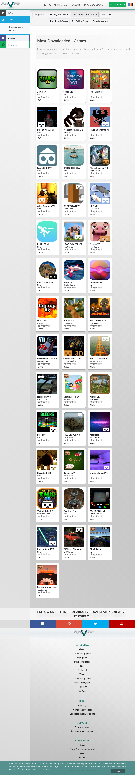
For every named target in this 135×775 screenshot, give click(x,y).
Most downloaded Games (85, 14)
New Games (107, 14)
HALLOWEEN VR (98, 320)
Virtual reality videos (82, 678)
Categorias (40, 14)
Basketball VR (44, 473)
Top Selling (82, 687)
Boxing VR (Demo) (46, 129)
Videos (82, 674)
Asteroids (94, 435)
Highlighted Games (60, 14)
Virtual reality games (82, 653)
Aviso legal (82, 705)
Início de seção (93, 4)
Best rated (82, 670)
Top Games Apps (85, 21)
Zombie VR (42, 91)
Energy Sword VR (45, 549)
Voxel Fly (67, 282)
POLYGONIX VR (98, 511)
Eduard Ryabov (69, 361)
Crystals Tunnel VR (99, 473)
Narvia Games (95, 361)
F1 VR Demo (96, 549)
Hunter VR (68, 320)
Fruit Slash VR (96, 91)
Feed (82, 753)
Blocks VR (42, 435)
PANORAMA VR (45, 282)
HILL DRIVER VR (71, 435)
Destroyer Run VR (72, 396)
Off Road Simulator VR (73, 549)
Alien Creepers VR (46, 206)
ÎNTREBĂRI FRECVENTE (82, 731)
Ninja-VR (67, 132)
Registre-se (117, 4)
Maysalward (95, 170)
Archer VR (95, 396)
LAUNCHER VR (44, 168)
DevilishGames (43, 514)
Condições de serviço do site (82, 714)
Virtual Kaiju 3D (45, 511)
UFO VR (94, 206)
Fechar (118, 771)
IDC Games (42, 323)
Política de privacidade (82, 710)
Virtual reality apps (82, 682)
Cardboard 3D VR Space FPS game (73, 358)
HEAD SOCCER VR (72, 244)
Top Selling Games (64, 21)
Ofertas (60, 4)
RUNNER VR (43, 244)
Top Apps (82, 691)
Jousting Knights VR (100, 129)
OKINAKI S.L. (42, 361)
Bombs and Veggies (47, 587)
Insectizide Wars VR (47, 358)
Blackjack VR (69, 473)
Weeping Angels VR (73, 129)
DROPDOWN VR (71, 206)
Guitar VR (42, 320)
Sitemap (82, 757)
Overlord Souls (70, 511)
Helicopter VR (44, 396)
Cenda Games (69, 285)
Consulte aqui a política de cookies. (34, 769)
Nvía (39, 94)
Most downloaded (82, 661)
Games (82, 649)
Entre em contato (82, 727)
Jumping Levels (97, 282)
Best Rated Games (43, 21)
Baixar (76, 4)
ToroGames (68, 209)
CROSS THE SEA (71, 168)
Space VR (68, 91)
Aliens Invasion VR (99, 168)
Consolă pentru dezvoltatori (82, 749)
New (82, 666)
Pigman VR (95, 244)
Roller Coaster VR (98, 358)
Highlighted (82, 657)
